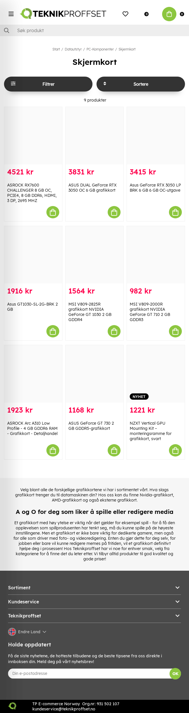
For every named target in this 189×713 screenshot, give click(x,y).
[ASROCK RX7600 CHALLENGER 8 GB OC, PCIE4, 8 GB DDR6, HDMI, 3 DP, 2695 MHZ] (33, 135)
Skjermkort (127, 49)
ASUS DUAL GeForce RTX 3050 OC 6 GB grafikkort (92, 187)
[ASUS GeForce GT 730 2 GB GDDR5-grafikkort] (94, 374)
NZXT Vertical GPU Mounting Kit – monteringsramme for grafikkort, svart (151, 431)
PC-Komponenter (100, 49)
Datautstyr (73, 49)
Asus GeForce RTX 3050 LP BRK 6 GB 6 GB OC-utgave (155, 187)
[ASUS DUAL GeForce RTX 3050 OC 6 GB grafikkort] (94, 135)
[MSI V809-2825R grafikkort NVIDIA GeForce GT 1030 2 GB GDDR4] (94, 254)
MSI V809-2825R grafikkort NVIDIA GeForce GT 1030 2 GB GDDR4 (89, 312)
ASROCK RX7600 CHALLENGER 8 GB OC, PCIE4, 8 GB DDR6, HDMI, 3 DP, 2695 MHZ (32, 192)
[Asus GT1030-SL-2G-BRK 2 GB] (33, 254)
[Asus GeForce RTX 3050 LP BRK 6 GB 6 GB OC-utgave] (156, 135)
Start (56, 49)
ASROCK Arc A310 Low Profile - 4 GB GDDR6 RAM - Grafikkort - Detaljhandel (32, 428)
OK (175, 673)
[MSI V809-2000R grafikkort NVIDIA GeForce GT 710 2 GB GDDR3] (156, 254)
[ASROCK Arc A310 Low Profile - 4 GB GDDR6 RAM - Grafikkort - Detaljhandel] (33, 374)
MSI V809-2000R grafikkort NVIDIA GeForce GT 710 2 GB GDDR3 (150, 312)
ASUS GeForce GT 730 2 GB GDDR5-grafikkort (91, 426)
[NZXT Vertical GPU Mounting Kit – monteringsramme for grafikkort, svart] (156, 374)
